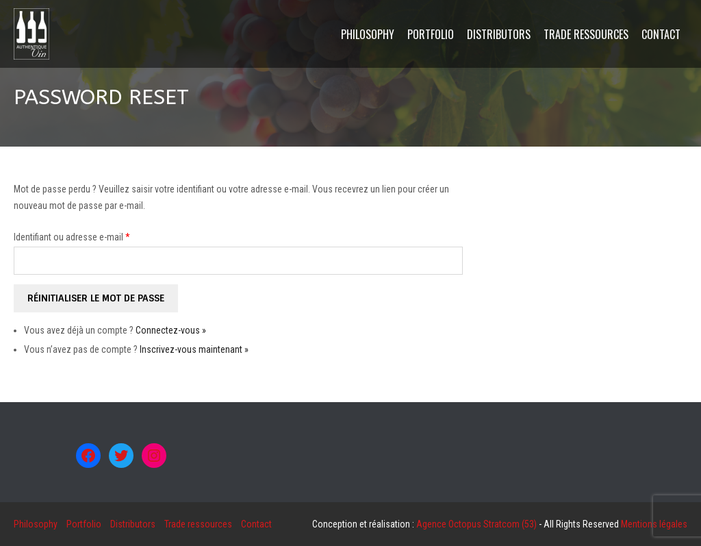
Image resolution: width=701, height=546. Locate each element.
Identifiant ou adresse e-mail (72, 237)
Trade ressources (198, 524)
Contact (256, 524)
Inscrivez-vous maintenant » (194, 349)
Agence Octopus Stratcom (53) (476, 524)
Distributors (132, 524)
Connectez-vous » (171, 330)
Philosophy (36, 524)
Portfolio (83, 524)
